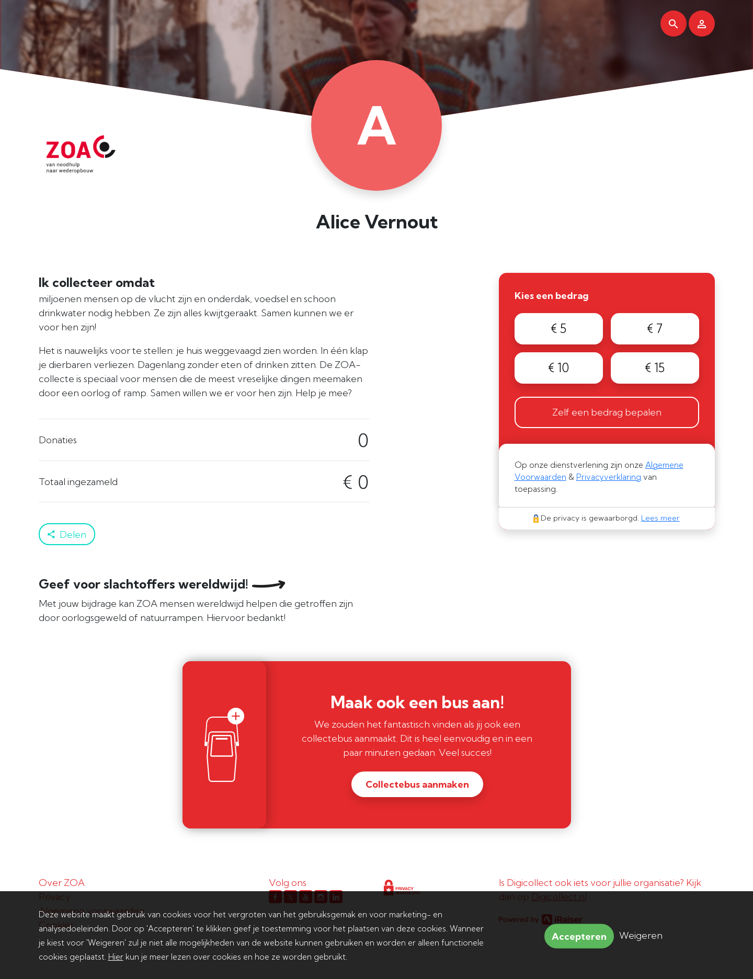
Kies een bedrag (552, 296)
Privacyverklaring (608, 477)
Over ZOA (62, 883)
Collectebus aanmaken (417, 784)
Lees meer (660, 518)
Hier (115, 957)
